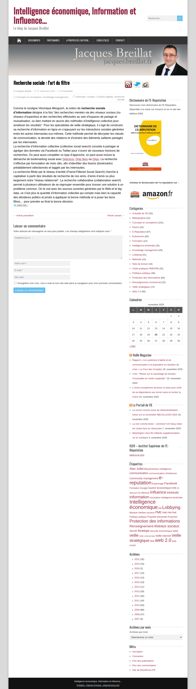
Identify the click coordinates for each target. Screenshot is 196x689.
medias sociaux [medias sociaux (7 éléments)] (146, 512)
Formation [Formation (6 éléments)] (134, 488)
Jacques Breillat (23, 91)
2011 (139, 600)
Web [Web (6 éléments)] (152, 541)
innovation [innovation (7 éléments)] (155, 497)
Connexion (137, 656)
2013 (139, 591)
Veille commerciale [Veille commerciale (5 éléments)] (147, 536)
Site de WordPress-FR (143, 670)
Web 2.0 (136, 291)
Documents (34, 40)
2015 (139, 582)
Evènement (138, 236)
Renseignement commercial (146, 282)
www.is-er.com (136, 455)
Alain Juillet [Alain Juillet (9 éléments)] (136, 468)
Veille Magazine (142, 354)
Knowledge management (55, 97)
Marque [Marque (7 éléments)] (133, 512)
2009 (139, 609)
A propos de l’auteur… (78, 40)
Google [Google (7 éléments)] (144, 488)
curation (91, 96)
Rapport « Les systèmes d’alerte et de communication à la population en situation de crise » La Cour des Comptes (155, 365)
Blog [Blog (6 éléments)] (146, 469)
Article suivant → (116, 215)
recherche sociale (119, 98)
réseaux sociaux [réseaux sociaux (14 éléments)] (166, 526)
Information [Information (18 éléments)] (139, 497)
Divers (135, 227)
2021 (139, 559)
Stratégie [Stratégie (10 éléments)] (143, 530)
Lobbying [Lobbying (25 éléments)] (171, 507)
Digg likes (82, 159)
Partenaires (53, 40)
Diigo (96, 159)
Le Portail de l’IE (142, 404)
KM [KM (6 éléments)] (160, 508)
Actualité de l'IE (140, 213)
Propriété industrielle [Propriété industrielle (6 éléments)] (157, 517)
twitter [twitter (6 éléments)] (175, 531)
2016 (139, 577)
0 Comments (67, 91)
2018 (138, 568)
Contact (120, 40)
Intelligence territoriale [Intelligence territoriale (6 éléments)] (171, 497)
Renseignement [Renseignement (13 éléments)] (141, 526)
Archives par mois (138, 632)
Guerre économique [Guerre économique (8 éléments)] (159, 487)
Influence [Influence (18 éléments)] (158, 492)
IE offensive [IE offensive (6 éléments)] (143, 493)
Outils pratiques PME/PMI (145, 268)
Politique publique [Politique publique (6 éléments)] (138, 517)
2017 (139, 573)
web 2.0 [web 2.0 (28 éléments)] (163, 540)
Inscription (137, 651)
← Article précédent (23, 215)
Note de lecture (140, 264)
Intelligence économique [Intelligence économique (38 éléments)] (143, 504)
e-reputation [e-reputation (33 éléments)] (146, 480)
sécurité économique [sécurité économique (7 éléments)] (161, 531)
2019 (139, 563)
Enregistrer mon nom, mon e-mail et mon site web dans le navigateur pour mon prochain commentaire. (70, 287)
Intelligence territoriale (143, 245)
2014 (139, 586)
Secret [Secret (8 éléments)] (133, 530)
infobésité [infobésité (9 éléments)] (172, 492)
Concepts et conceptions (29, 97)
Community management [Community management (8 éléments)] (143, 478)
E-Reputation (139, 231)
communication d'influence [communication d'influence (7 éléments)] (163, 473)
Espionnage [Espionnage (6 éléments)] (158, 483)
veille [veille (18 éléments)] (134, 535)
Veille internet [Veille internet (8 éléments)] (163, 535)
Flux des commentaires (144, 665)
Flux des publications (143, 660)
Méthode (136, 259)
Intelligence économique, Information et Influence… (74, 15)
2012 (139, 596)
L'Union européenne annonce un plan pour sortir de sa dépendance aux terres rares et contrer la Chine (157, 392)
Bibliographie (139, 218)
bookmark (81, 96)
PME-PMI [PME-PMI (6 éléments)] (166, 512)
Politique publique (141, 273)
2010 (139, 605)
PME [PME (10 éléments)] (158, 512)
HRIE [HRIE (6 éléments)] (174, 488)
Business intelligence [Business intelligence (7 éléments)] (160, 469)
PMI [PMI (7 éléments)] (174, 512)
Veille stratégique (141, 287)
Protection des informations (146, 277)
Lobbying (137, 254)
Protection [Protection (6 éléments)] (172, 517)
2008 (139, 614)
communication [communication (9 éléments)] (138, 473)
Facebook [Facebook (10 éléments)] (170, 483)
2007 (138, 619)
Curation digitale (104, 96)
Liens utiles (103, 40)
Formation (137, 241)
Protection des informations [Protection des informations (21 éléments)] (154, 521)
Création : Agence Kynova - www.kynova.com (98, 685)
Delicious (68, 159)
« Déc (132, 346)
